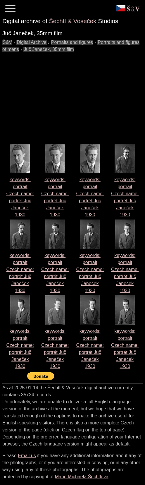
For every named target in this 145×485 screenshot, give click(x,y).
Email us (27, 455)
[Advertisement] (73, 94)
